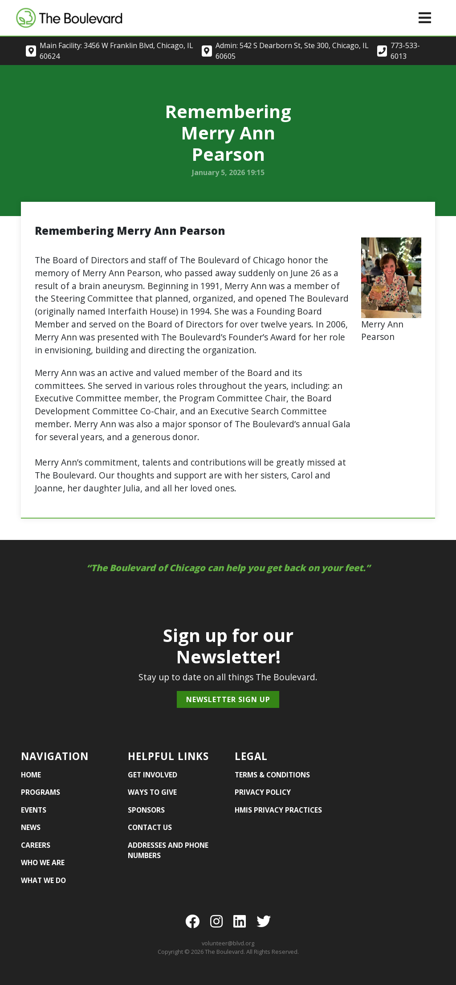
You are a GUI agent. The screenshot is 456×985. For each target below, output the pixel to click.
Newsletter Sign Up (228, 699)
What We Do (43, 880)
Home (31, 775)
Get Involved (152, 775)
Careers (35, 845)
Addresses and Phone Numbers (168, 850)
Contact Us (150, 827)
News (31, 827)
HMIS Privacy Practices (278, 810)
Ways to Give (152, 792)
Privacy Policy (263, 792)
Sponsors (146, 810)
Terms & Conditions (272, 775)
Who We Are (43, 862)
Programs (40, 792)
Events (33, 810)
